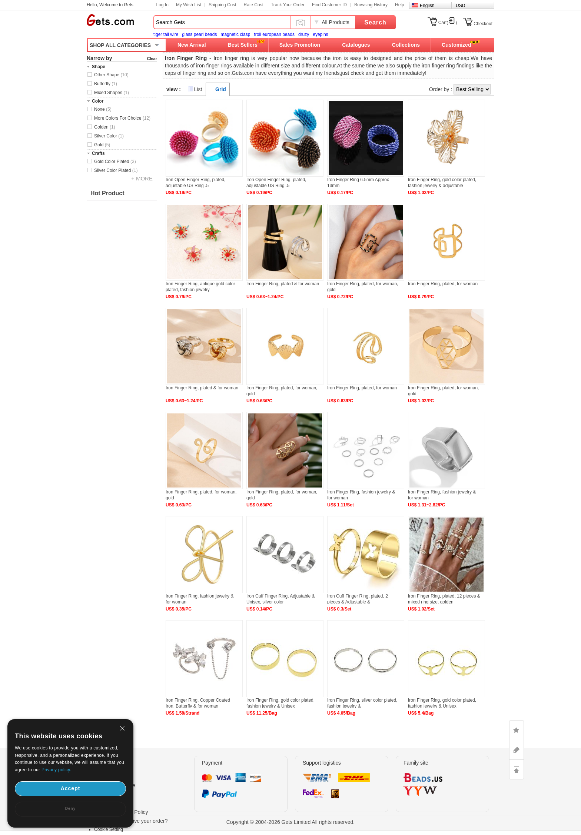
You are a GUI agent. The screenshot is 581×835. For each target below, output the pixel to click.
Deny (70, 808)
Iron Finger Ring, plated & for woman (282, 283)
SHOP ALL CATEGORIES (120, 45)
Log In (162, 4)
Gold (102, 144)
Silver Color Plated (115, 170)
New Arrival (191, 45)
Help (399, 4)
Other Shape (111, 74)
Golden (104, 127)
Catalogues (356, 45)
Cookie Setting (108, 829)
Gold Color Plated (115, 161)
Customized (456, 45)
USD (460, 5)
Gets (110, 20)
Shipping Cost (222, 4)
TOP (516, 769)
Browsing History (371, 4)
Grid (220, 89)
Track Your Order (288, 4)
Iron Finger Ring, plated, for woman (443, 283)
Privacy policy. (56, 769)
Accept (70, 788)
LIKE (516, 730)
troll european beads (274, 34)
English (427, 5)
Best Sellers (243, 45)
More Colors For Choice (122, 118)
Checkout (483, 23)
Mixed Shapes (111, 92)
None (103, 109)
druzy (303, 34)
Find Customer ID (329, 4)
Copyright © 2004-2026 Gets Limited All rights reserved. (290, 822)
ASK (516, 749)
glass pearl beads (199, 34)
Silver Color (109, 136)
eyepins (320, 34)
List (198, 89)
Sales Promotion (299, 45)
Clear (152, 58)
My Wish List (188, 4)
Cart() (447, 22)
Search (375, 22)
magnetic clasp (235, 34)
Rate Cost (253, 4)
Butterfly (105, 83)
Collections (406, 45)
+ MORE (142, 178)
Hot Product (107, 193)
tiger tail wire (165, 34)
